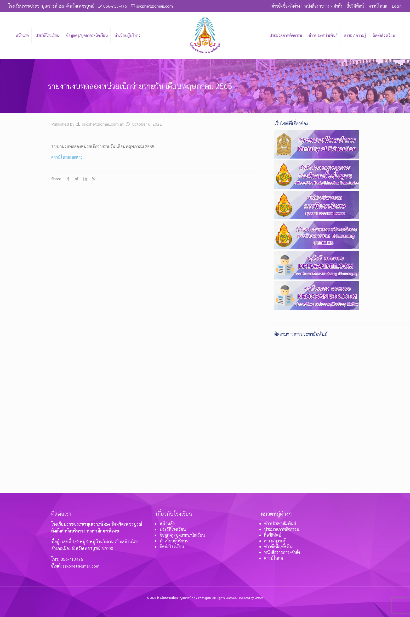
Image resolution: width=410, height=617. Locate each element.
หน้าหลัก (167, 523)
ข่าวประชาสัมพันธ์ (280, 523)
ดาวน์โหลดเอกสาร (67, 157)
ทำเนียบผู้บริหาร (174, 540)
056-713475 (72, 559)
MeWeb (258, 598)
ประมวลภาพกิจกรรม (281, 529)
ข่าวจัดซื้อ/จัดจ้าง (285, 6)
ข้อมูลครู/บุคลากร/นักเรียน (182, 535)
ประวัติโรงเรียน (173, 529)
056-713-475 (115, 6)
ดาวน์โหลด (377, 6)
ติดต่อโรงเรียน (172, 546)
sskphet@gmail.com (154, 6)
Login (397, 6)
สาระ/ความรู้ (275, 540)
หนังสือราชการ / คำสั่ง (323, 6)
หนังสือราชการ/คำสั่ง (282, 552)
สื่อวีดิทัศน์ (355, 6)
